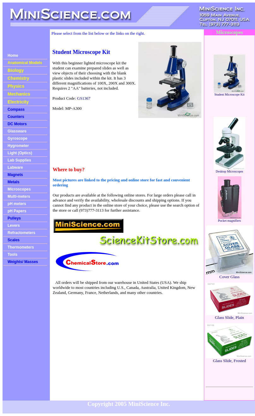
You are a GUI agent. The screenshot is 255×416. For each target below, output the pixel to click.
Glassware (17, 131)
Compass (16, 109)
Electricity (18, 101)
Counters (16, 116)
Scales (14, 240)
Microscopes (19, 189)
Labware (15, 167)
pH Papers (17, 211)
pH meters (17, 204)
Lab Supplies (19, 160)
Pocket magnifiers (229, 219)
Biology (16, 70)
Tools (12, 254)
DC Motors (17, 124)
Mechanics (19, 94)
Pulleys (14, 218)
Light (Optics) (20, 153)
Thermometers (21, 247)
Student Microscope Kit (229, 93)
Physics (16, 86)
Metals (13, 182)
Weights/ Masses (23, 262)
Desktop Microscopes (229, 170)
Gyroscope (17, 138)
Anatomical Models (25, 63)
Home (13, 55)
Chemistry (18, 78)
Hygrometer (18, 146)
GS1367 (84, 98)
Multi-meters (19, 196)
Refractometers (21, 233)
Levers (14, 225)
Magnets (15, 175)
